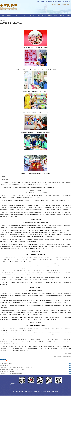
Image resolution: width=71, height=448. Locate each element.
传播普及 (38, 15)
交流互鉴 (44, 15)
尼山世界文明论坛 (66, 1)
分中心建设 (32, 15)
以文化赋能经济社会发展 (5, 365)
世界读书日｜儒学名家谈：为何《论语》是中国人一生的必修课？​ (13, 369)
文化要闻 (15, 15)
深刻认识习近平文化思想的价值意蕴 (7, 371)
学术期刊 (56, 15)
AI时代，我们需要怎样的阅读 (6, 363)
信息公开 (21, 15)
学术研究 (26, 15)
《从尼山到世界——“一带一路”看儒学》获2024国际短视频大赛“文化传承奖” (16, 367)
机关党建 (50, 15)
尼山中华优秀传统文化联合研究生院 (53, 1)
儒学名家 (62, 15)
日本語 (63, 4)
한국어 (67, 4)
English (58, 4)
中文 (55, 4)
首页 (3, 15)
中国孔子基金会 (40, 1)
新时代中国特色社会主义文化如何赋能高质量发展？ (11, 373)
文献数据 (68, 15)
